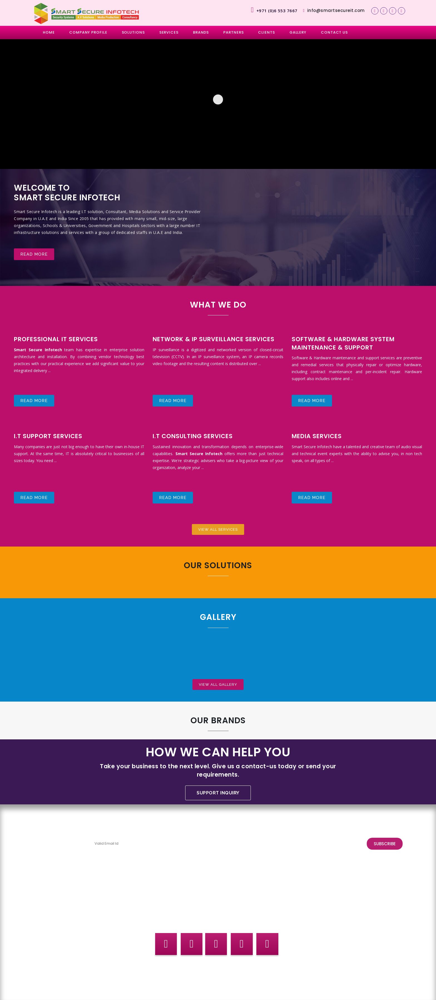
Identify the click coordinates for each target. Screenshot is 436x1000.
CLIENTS (266, 32)
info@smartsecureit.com (334, 10)
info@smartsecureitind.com (334, 908)
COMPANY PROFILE (88, 32)
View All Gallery (218, 684)
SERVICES (169, 32)
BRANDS (201, 32)
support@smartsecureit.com (66, 901)
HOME (49, 32)
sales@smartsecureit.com (193, 915)
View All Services (218, 529)
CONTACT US (334, 32)
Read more (34, 254)
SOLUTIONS (133, 32)
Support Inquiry (218, 792)
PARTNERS (233, 32)
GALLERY (297, 32)
